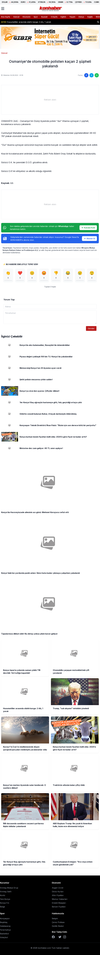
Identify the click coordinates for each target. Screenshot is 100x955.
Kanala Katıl (88, 227)
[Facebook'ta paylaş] (86, 75)
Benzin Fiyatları (59, 906)
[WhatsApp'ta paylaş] (97, 75)
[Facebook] (53, 937)
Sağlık (90, 17)
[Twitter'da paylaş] (91, 75)
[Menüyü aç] (2, 8)
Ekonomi (26, 17)
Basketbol (4, 933)
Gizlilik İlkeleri (58, 926)
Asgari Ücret (57, 888)
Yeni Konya (5, 899)
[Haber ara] (98, 22)
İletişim (55, 918)
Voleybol (4, 937)
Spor (36, 17)
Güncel (16, 17)
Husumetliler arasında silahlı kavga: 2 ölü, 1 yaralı (26, 22)
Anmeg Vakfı (5, 891)
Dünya (81, 17)
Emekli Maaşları (59, 903)
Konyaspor (5, 918)
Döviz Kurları (58, 891)
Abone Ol (89, 238)
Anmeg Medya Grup (9, 888)
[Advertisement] (50, 99)
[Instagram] (64, 937)
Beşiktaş (3, 922)
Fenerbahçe (5, 930)
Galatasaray (5, 926)
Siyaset (44, 17)
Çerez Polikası (58, 922)
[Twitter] (59, 937)
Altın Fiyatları (58, 895)
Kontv (2, 895)
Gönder (91, 328)
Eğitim (63, 17)
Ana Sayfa (5, 17)
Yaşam (72, 17)
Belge (2, 906)
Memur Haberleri (59, 899)
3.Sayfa (54, 17)
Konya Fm (4, 903)
